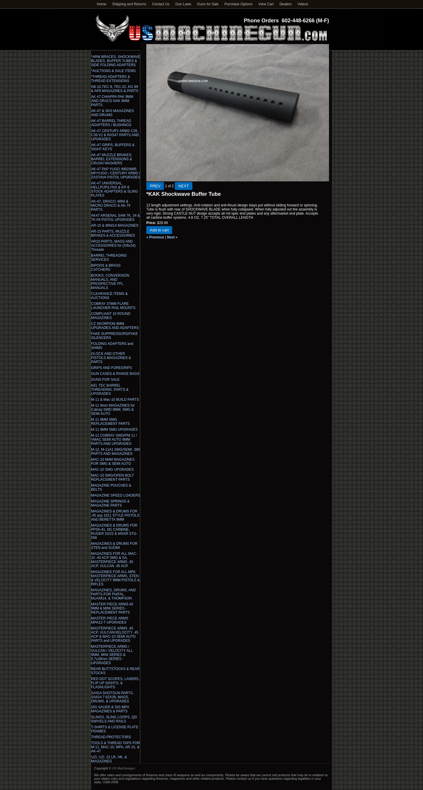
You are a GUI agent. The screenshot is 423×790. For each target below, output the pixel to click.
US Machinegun (123, 768)
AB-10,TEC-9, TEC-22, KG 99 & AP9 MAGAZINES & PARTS (114, 89)
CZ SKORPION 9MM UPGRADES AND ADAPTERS (115, 326)
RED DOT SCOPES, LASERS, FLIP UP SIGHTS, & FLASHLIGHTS (115, 683)
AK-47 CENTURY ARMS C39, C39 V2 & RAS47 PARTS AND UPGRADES (115, 135)
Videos (303, 4)
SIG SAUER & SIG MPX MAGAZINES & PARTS (110, 709)
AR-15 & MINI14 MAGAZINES (114, 225)
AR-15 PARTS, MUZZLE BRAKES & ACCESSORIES (113, 233)
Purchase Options (238, 4)
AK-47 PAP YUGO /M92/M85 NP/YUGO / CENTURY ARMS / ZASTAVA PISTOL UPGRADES (115, 173)
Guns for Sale (208, 4)
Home (101, 4)
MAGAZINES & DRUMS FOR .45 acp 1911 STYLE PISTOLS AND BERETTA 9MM (115, 515)
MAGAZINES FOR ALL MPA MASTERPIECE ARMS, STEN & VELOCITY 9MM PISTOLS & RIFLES (115, 578)
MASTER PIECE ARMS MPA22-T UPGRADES (109, 620)
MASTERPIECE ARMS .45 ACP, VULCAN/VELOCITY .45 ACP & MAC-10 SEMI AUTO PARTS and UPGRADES (114, 634)
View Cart (266, 4)
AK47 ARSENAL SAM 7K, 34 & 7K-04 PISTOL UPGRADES (115, 217)
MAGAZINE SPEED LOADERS (115, 495)
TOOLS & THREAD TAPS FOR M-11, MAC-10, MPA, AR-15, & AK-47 (115, 747)
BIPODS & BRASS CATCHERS (106, 267)
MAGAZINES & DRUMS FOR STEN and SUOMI (114, 546)
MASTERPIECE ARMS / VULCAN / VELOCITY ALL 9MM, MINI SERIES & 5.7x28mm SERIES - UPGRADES (111, 654)
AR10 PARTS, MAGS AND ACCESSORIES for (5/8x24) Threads (113, 245)
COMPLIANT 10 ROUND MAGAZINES (110, 316)
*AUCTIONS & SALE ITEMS (113, 71)
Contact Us (160, 4)
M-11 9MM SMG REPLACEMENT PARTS (110, 421)
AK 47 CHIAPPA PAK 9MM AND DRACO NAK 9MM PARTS (112, 101)
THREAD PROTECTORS (111, 737)
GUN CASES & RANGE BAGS (115, 374)
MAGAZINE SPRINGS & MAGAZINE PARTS (110, 503)
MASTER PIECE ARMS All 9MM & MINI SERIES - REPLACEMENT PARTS (112, 608)
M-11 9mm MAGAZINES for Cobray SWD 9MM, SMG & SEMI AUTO (113, 409)
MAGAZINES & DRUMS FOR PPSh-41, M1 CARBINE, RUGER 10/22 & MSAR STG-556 (114, 531)
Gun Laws (183, 4)
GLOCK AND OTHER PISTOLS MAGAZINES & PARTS (111, 358)
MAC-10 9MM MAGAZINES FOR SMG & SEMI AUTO (113, 461)
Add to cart (159, 230)
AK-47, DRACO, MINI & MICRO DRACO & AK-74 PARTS (110, 205)
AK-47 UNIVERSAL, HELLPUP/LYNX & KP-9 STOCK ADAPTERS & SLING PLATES (114, 189)
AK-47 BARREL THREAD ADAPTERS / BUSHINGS (111, 123)
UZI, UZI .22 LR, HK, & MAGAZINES (109, 759)
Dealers (285, 4)
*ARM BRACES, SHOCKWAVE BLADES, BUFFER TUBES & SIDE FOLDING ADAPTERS (115, 61)
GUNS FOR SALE (105, 380)
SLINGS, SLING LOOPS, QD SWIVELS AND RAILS (114, 719)
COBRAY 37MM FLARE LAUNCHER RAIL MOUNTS (113, 306)
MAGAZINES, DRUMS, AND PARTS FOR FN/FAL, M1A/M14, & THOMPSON (113, 594)
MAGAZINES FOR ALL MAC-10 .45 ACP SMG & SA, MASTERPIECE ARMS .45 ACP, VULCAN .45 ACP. (114, 560)
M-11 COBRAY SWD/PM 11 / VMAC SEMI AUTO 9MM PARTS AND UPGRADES (114, 439)
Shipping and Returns (129, 4)
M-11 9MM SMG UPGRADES (114, 429)
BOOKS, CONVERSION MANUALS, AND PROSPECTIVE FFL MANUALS (110, 281)
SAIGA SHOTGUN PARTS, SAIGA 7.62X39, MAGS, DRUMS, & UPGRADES (112, 697)
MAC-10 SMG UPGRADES (112, 469)
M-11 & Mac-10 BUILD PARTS (115, 399)
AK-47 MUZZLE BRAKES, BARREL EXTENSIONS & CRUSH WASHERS (111, 159)
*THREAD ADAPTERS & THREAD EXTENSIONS (110, 79)
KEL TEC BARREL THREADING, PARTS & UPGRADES (110, 389)
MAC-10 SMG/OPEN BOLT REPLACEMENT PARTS (112, 477)
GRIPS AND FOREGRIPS (111, 368)
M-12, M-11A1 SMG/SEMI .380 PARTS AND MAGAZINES (115, 451)
